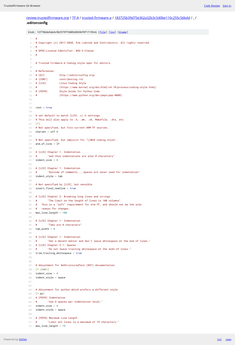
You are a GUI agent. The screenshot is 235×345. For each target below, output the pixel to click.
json (228, 339)
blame (123, 32)
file (103, 32)
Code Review (212, 5)
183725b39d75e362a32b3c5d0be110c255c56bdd (152, 17)
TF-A (75, 17)
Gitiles (23, 339)
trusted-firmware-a (96, 17)
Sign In (227, 5)
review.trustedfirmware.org (47, 17)
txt (219, 339)
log (112, 32)
